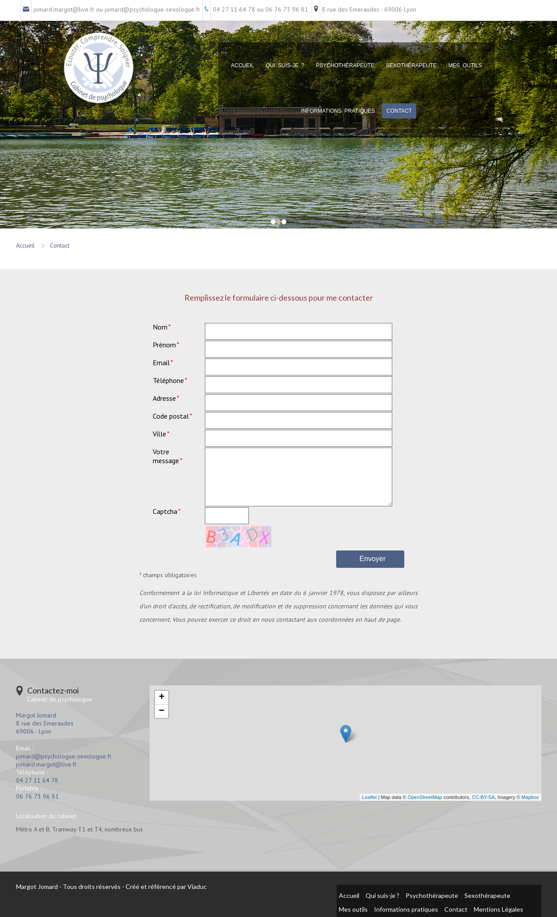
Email (161, 362)
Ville (159, 433)
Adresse (164, 398)
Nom (160, 326)
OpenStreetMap (424, 797)
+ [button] (161, 697)
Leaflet (369, 797)
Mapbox (530, 797)
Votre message (166, 456)
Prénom (164, 344)
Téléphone (168, 380)
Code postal (171, 416)
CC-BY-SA (483, 797)
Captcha (165, 511)
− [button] (161, 711)
